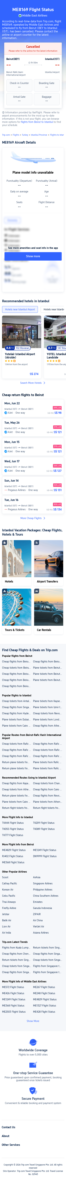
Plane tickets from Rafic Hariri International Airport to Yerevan (48, 762)
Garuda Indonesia (42, 908)
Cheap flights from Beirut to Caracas (17, 680)
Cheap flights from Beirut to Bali (17, 673)
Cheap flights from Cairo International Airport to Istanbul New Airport (48, 789)
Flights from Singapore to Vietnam (48, 966)
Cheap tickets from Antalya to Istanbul (17, 701)
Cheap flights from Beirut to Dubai (17, 686)
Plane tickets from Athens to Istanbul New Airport (48, 801)
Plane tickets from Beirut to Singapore (48, 673)
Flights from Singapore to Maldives (48, 972)
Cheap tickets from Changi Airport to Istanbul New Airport (48, 783)
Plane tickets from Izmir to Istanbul (48, 707)
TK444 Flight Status (13, 822)
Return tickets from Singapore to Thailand (17, 959)
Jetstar (5, 914)
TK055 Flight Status (13, 829)
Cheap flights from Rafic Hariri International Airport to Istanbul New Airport (17, 750)
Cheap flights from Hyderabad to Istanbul (17, 713)
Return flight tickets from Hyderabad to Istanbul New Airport (17, 808)
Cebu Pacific (8, 895)
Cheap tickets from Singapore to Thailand (17, 966)
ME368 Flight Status (13, 862)
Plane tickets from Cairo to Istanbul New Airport (17, 801)
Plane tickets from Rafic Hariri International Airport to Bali (48, 768)
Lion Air (6, 926)
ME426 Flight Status (13, 993)
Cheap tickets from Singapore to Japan (48, 959)
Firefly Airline (9, 908)
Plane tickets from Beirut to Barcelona (48, 667)
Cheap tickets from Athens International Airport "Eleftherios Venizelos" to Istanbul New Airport (17, 789)
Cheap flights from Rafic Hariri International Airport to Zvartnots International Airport (48, 743)
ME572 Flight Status (13, 987)
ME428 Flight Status (44, 1011)
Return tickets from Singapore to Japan (48, 947)
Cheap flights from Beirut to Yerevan (48, 661)
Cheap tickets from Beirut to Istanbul (17, 667)
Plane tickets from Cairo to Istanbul (17, 725)
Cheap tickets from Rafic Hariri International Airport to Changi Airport (17, 743)
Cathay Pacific (9, 883)
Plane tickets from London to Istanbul (48, 719)
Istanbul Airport (52, 72)
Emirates (37, 902)
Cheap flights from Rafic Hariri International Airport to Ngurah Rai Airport (17, 756)
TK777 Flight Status (12, 835)
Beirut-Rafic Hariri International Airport (16, 73)
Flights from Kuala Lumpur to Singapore (17, 947)
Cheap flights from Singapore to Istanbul (17, 707)
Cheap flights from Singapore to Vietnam (48, 953)
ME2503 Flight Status (14, 1011)
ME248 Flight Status (44, 993)
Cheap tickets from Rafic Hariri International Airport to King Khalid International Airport (48, 750)
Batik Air (6, 920)
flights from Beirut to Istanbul (37, 122)
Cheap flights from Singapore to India (17, 972)
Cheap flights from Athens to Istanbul (48, 725)
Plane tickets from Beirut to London (48, 680)
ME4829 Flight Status (14, 850)
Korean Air (7, 889)
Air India (6, 932)
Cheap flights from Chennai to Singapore (17, 953)
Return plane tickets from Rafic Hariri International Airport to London (17, 762)
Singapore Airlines (42, 883)
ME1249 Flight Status (44, 850)
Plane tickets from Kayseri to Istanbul (48, 701)
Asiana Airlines (41, 932)
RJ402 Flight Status (12, 856)
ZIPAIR (37, 914)
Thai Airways (9, 902)
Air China (38, 920)
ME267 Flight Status (44, 987)
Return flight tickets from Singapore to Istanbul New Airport (48, 808)
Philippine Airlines (42, 889)
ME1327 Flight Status (44, 1005)
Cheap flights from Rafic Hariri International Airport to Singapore (48, 756)
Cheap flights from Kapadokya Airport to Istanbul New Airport (17, 783)
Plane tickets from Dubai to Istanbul (17, 719)
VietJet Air (38, 926)
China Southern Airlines (45, 895)
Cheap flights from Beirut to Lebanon (17, 661)
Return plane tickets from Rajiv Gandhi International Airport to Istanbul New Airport (17, 795)
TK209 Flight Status (43, 822)
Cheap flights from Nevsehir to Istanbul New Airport (48, 795)
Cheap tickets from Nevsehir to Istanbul (48, 713)
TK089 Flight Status (44, 829)
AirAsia (36, 877)
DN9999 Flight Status (44, 856)
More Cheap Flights (33, 518)
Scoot (5, 877)
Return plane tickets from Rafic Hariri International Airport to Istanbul (17, 768)
